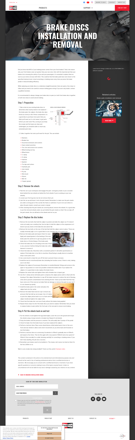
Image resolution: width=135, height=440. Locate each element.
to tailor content (37, 398)
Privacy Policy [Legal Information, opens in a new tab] (10, 438)
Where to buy (101, 2)
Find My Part (122, 8)
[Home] (15, 8)
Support (86, 7)
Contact (112, 2)
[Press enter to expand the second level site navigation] (91, 8)
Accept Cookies (49, 438)
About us (121, 2)
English (12, 2)
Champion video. (60, 349)
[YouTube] (88, 3)
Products (43, 7)
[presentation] (28, 410)
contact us (93, 418)
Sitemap (112, 418)
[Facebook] (84, 3)
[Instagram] (92, 3)
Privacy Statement (40, 402)
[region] (32, 433)
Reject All (49, 433)
